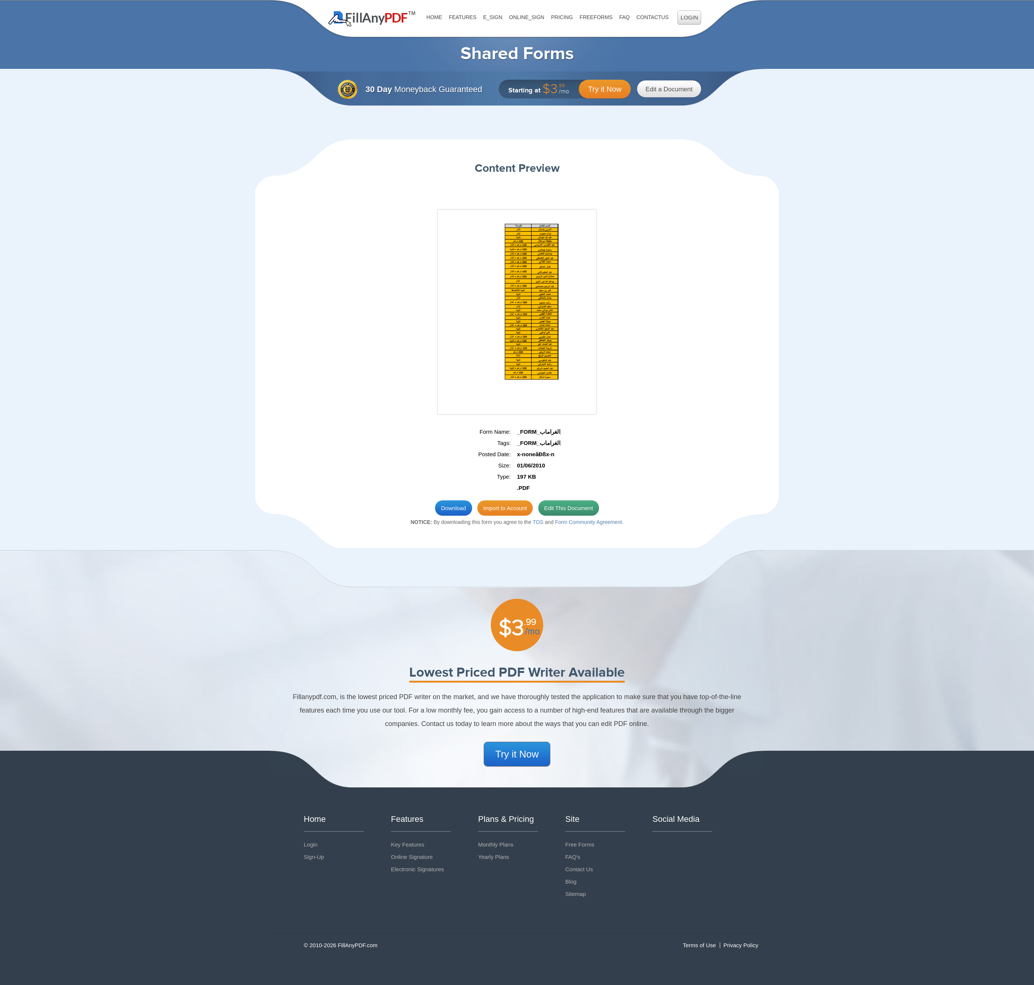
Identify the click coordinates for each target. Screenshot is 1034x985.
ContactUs (652, 17)
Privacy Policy (741, 945)
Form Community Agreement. (589, 522)
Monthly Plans (495, 844)
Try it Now (604, 89)
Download (453, 508)
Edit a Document (669, 89)
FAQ (624, 17)
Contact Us (579, 869)
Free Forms (579, 844)
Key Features (407, 844)
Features (463, 17)
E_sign (492, 17)
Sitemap (575, 894)
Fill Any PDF (372, 19)
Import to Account (505, 508)
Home (434, 17)
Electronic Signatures (417, 869)
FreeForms (595, 17)
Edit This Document (568, 508)
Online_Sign (526, 17)
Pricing (562, 17)
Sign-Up (314, 857)
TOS (538, 522)
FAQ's (572, 857)
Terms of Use (699, 945)
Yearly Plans (493, 857)
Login (689, 17)
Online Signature (412, 857)
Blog (570, 881)
